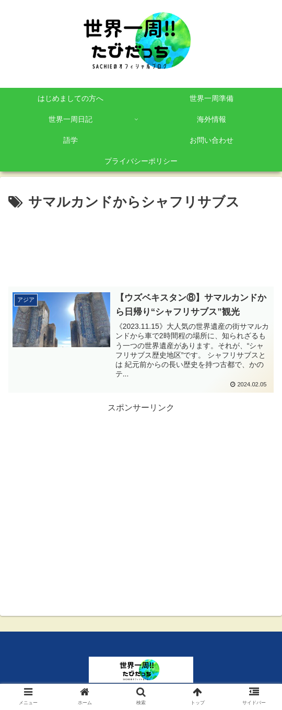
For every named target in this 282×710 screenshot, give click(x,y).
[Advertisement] (141, 245)
